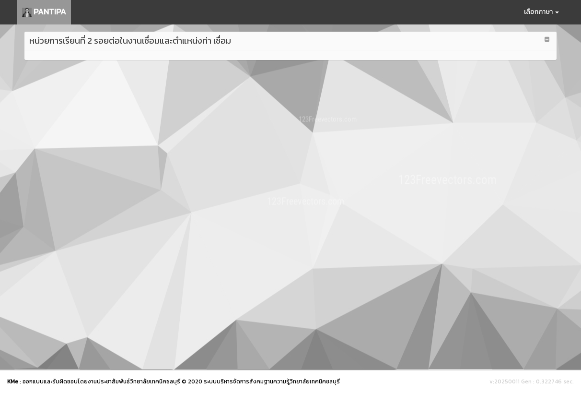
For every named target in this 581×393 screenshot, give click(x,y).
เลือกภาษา (541, 12)
